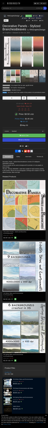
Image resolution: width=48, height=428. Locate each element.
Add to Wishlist (24, 140)
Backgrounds (21, 87)
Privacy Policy (7, 424)
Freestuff (32, 18)
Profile (35, 15)
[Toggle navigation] (3, 3)
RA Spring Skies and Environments (13, 354)
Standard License (16, 90)
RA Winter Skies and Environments (13, 293)
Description (8, 156)
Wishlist (38, 18)
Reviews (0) (40, 156)
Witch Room (16, 406)
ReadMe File (8, 372)
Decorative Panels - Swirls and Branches (14, 231)
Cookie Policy (39, 422)
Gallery (24, 18)
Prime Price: (20, 119)
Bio (6, 20)
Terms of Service (24, 422)
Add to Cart (24, 135)
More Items (28, 156)
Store (41, 15)
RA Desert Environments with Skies (23, 388)
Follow (28, 15)
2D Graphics (14, 87)
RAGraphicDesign (37, 30)
